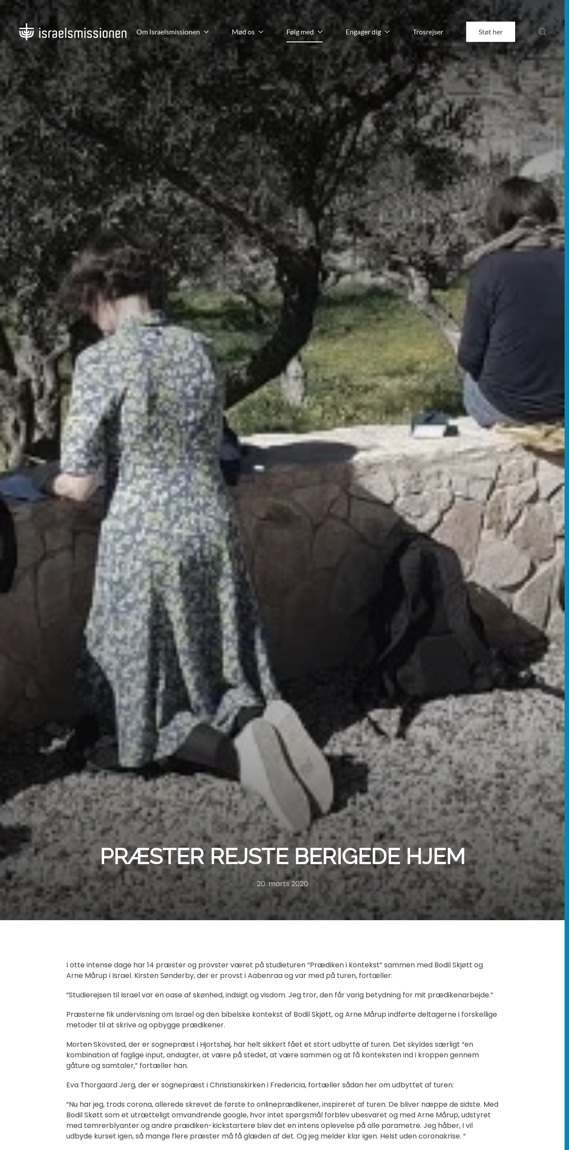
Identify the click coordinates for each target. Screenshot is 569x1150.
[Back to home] (73, 31)
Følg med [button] (304, 31)
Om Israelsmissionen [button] (172, 31)
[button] (542, 31)
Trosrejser (428, 31)
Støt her (491, 31)
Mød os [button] (248, 31)
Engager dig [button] (368, 31)
